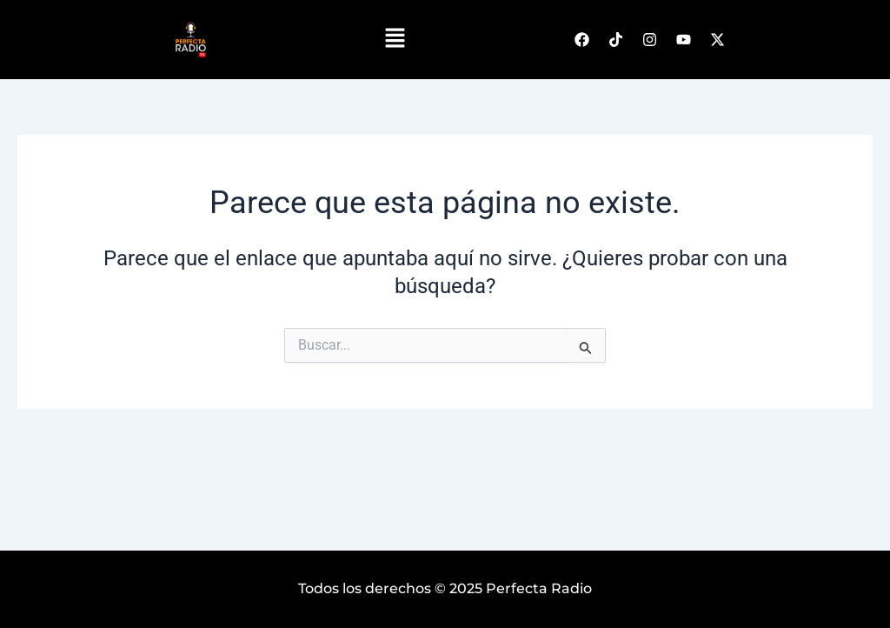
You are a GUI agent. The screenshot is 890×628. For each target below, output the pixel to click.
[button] (395, 39)
